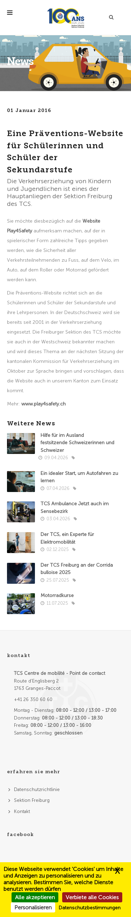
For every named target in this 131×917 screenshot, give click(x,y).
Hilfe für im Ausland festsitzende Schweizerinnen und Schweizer (77, 442)
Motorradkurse (57, 595)
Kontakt (22, 811)
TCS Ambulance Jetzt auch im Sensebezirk (75, 507)
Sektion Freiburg (32, 800)
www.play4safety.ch (43, 404)
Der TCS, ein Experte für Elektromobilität (67, 538)
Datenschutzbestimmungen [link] (90, 908)
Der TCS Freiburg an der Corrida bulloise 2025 (77, 569)
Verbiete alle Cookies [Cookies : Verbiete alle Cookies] (92, 897)
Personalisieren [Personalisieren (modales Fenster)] (33, 907)
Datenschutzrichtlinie (37, 789)
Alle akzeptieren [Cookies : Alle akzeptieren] (35, 897)
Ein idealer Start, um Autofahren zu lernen (79, 477)
